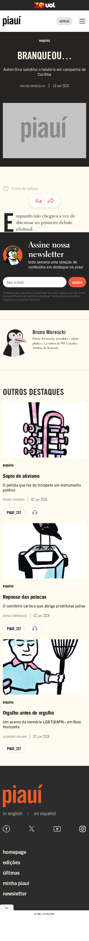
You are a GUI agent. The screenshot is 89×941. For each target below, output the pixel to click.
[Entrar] (64, 21)
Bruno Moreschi (49, 332)
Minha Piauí (16, 883)
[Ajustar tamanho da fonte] (38, 201)
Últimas (11, 872)
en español (45, 813)
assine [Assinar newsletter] (77, 282)
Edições (11, 862)
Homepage (14, 851)
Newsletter (15, 893)
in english (12, 813)
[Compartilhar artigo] (50, 201)
